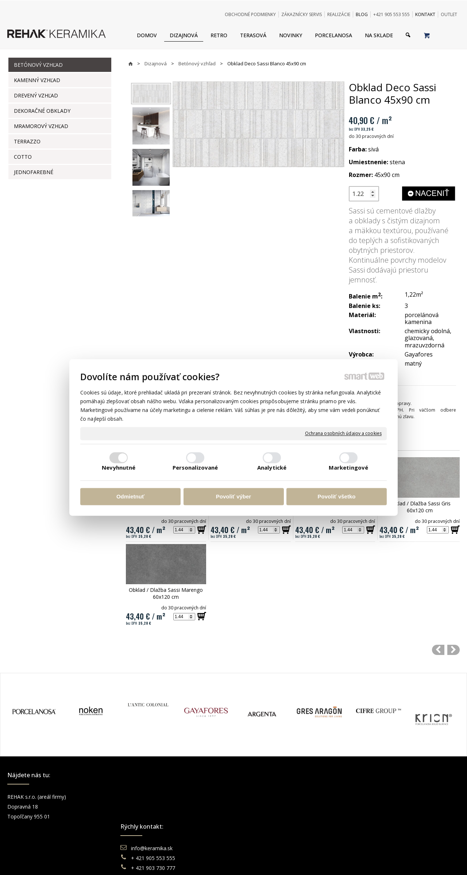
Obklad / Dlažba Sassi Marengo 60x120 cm (166, 593)
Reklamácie (260, 816)
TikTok (368, 836)
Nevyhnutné (119, 467)
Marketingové (348, 467)
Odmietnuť (130, 496)
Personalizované (195, 467)
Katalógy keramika (268, 826)
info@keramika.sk (153, 796)
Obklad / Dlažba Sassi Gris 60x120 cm (420, 507)
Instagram (372, 806)
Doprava (256, 806)
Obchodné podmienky (272, 796)
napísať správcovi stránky (213, 860)
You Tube (371, 816)
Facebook (372, 796)
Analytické (271, 467)
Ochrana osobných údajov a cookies (343, 433)
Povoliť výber (233, 496)
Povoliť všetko (337, 496)
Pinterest (371, 826)
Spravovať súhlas (345, 860)
